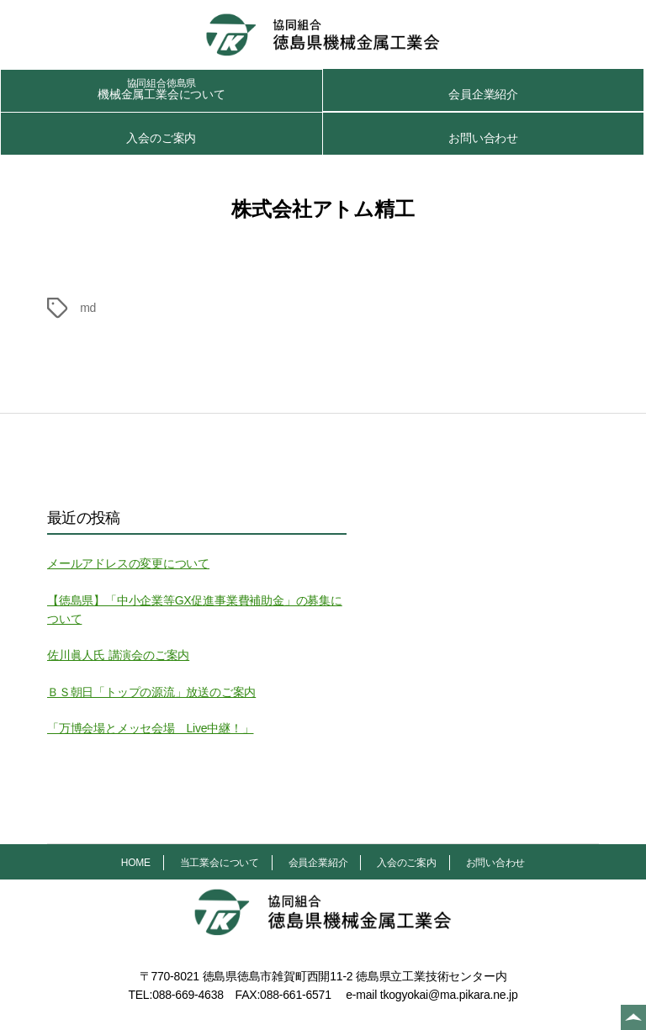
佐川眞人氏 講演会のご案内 (118, 655)
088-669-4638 (188, 994)
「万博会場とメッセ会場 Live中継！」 (150, 728)
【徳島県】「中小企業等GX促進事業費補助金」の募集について (194, 610)
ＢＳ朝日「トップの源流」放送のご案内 (151, 692)
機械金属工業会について (161, 89)
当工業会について (219, 863)
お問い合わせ (483, 138)
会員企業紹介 (483, 94)
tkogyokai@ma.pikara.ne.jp (449, 994)
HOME (136, 863)
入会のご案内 (161, 138)
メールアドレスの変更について (128, 563)
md (88, 307)
